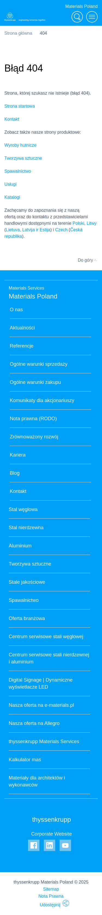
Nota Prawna (51, 896)
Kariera (18, 455)
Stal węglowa (23, 509)
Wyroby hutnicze (20, 145)
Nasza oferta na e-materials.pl (41, 705)
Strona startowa (19, 106)
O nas (16, 309)
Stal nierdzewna (26, 527)
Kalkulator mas (25, 759)
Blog (15, 473)
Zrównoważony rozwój (34, 436)
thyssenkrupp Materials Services (44, 741)
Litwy (91, 223)
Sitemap (51, 889)
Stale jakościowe (27, 582)
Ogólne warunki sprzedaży (38, 364)
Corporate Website (51, 834)
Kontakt (11, 119)
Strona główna (18, 33)
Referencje (21, 346)
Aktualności (22, 327)
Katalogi (12, 197)
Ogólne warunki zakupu (35, 382)
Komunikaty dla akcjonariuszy (42, 400)
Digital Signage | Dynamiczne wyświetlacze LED (41, 683)
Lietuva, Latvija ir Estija (28, 229)
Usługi (10, 184)
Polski (78, 223)
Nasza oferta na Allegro (34, 723)
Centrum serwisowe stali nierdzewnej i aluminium (49, 658)
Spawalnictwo (17, 171)
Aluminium (20, 545)
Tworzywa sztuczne (23, 158)
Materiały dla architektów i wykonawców (37, 781)
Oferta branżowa (27, 618)
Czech (61, 229)
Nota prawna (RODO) (33, 418)
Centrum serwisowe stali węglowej (46, 636)
